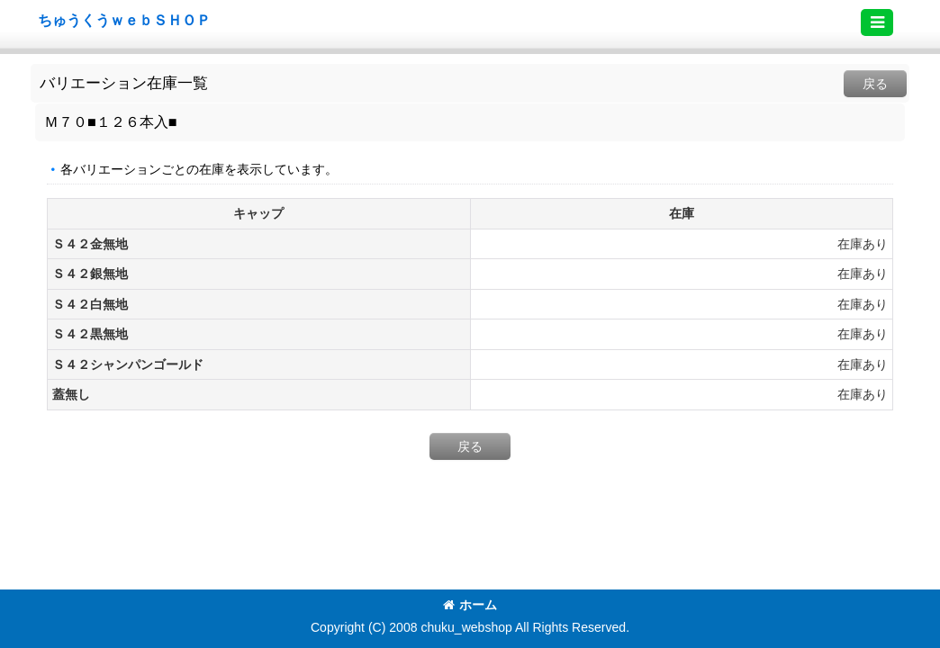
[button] (877, 22)
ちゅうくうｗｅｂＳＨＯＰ (124, 20)
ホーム (470, 605)
